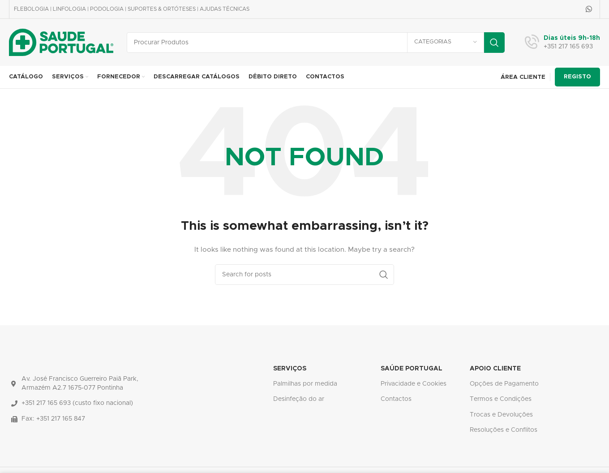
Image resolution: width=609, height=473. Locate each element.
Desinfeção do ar (298, 399)
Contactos (396, 399)
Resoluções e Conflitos (503, 430)
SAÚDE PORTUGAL (411, 369)
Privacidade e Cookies (413, 384)
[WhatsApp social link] (589, 9)
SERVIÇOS (289, 369)
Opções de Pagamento (504, 384)
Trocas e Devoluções (501, 415)
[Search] (316, 42)
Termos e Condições (501, 399)
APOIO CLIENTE (495, 369)
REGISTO (577, 77)
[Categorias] (445, 42)
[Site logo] (61, 42)
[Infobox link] (562, 42)
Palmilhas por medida (305, 384)
